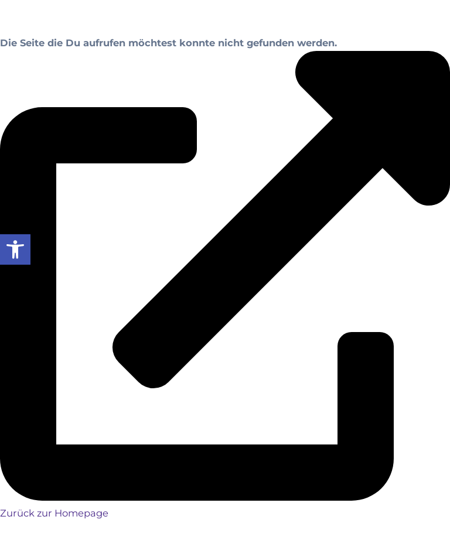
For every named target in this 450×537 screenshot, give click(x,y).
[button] (15, 249)
